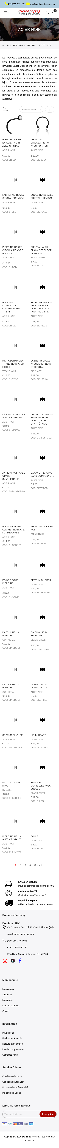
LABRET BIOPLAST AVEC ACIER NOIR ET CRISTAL (41, 363)
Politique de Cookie (11, 1093)
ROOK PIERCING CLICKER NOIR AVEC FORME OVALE (14, 529)
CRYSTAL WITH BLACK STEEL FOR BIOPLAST (41, 250)
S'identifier (7, 994)
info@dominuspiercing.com (40, 4)
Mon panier (7, 1000)
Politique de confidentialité (15, 1087)
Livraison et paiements (13, 1049)
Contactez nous (10, 1055)
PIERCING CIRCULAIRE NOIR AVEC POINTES (41, 142)
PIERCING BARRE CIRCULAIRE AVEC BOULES (12, 250)
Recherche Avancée (12, 1038)
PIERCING (18, 45)
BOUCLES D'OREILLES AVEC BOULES (41, 785)
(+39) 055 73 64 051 (15, 4)
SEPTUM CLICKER (41, 580)
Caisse (5, 1011)
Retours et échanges (12, 1044)
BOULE (35, 836)
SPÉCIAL (31, 45)
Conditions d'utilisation (13, 1082)
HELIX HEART (38, 735)
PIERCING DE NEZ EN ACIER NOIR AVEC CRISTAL (12, 142)
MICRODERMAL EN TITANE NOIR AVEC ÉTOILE (13, 363)
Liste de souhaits (10, 1005)
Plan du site (8, 1033)
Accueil (5, 45)
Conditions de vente (12, 1076)
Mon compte (8, 989)
